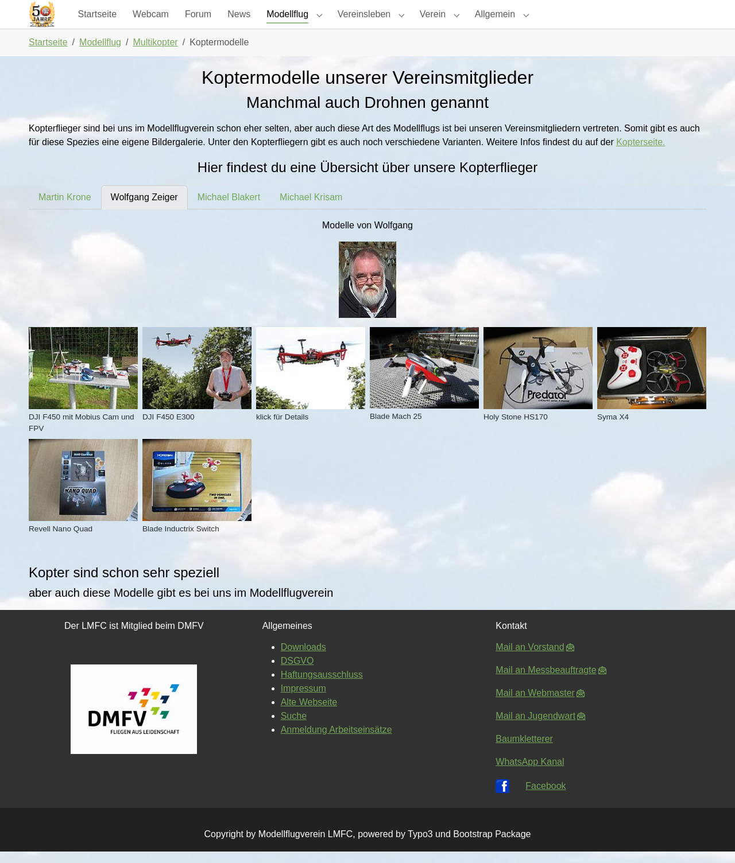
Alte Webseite (309, 713)
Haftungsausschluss (322, 686)
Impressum (303, 700)
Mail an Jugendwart (535, 727)
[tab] (65, 209)
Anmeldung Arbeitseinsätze (336, 741)
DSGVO (297, 672)
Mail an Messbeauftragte (546, 681)
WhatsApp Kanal (530, 773)
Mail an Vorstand (530, 658)
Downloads (303, 658)
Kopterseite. (640, 153)
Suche (294, 727)
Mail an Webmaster (535, 704)
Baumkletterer (524, 750)
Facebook (545, 797)
